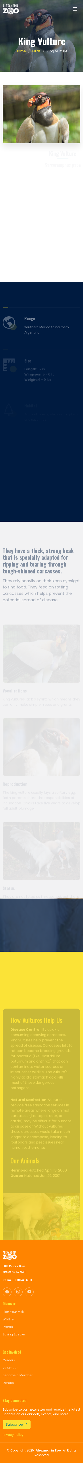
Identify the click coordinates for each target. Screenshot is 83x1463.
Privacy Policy (13, 1434)
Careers (9, 1360)
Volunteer (10, 1367)
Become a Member (18, 1375)
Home (20, 51)
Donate (8, 1382)
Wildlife (8, 1319)
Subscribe (16, 1424)
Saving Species (14, 1334)
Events (8, 1326)
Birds (36, 51)
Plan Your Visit (13, 1311)
